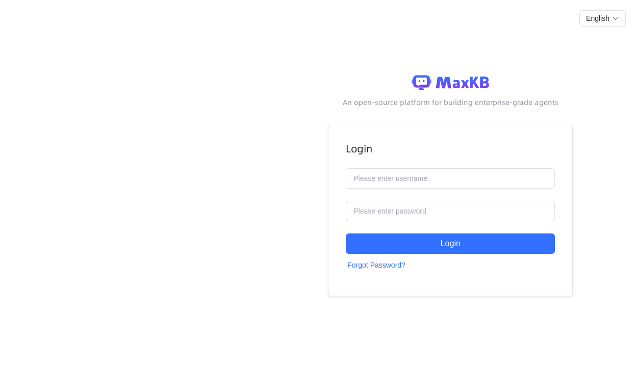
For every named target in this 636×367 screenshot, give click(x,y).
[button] (602, 18)
